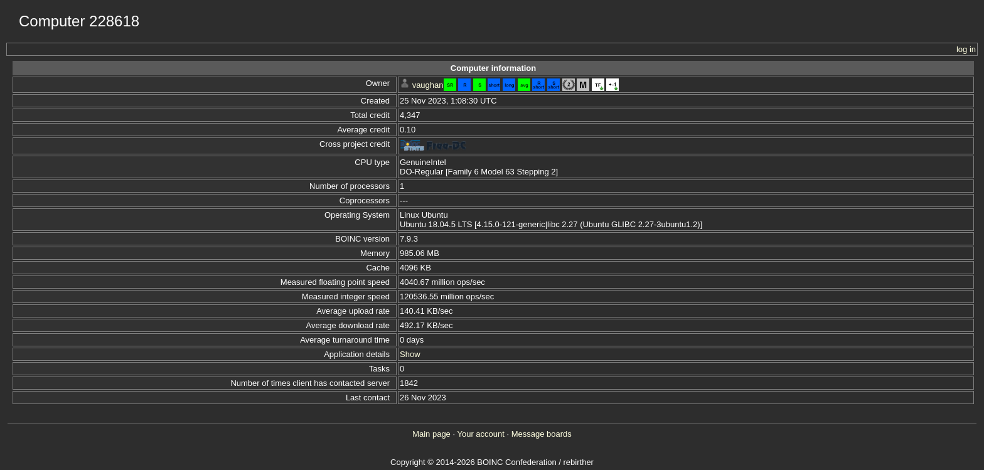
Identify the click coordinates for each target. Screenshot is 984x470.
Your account (480, 434)
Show (410, 354)
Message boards (541, 434)
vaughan (428, 85)
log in (966, 49)
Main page (431, 434)
